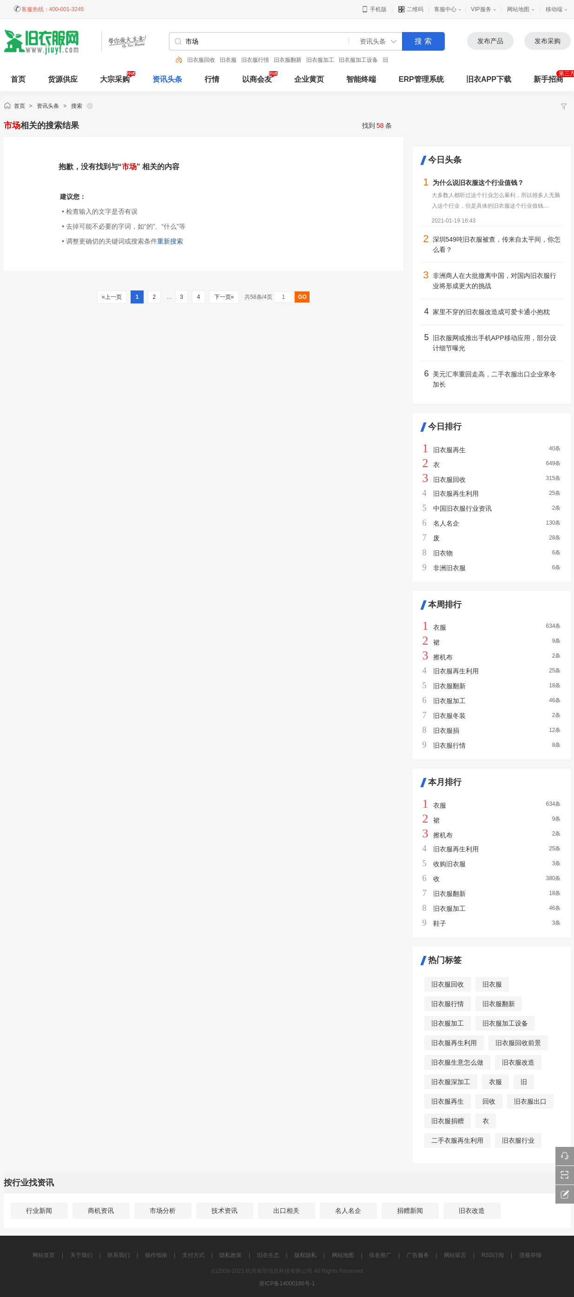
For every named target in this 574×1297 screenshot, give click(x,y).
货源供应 (63, 79)
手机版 (374, 9)
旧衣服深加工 (450, 1082)
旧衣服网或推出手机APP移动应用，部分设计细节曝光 (494, 343)
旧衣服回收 (201, 60)
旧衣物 (443, 553)
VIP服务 (481, 9)
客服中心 (445, 9)
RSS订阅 (493, 1255)
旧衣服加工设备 (358, 60)
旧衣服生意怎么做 (457, 1062)
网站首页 (44, 1255)
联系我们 (118, 1255)
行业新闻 (39, 1210)
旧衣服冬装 (449, 715)
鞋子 (439, 923)
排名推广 (380, 1255)
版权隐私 (305, 1255)
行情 (212, 79)
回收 (488, 1101)
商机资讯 (101, 1210)
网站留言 (455, 1255)
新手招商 (548, 79)
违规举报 (530, 1255)
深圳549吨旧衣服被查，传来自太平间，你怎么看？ (497, 244)
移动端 (554, 9)
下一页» (223, 297)
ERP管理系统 (421, 79)
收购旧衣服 (449, 864)
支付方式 (193, 1255)
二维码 (410, 9)
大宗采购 (115, 79)
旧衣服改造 (518, 1062)
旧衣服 (228, 60)
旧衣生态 (268, 1255)
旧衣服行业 (518, 1140)
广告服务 (418, 1255)
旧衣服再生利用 (456, 493)
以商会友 (257, 79)
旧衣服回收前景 (518, 1043)
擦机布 (443, 657)
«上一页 (111, 297)
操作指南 (156, 1255)
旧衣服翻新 (288, 60)
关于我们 (81, 1255)
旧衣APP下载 (488, 79)
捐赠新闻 (410, 1210)
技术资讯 (224, 1210)
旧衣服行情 (255, 60)
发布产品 (490, 41)
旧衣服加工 (320, 60)
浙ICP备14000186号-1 (287, 1283)
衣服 (439, 627)
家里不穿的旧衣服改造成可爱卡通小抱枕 (491, 312)
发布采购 (547, 41)
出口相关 (286, 1210)
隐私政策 (230, 1255)
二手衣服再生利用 (457, 1140)
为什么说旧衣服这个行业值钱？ (478, 182)
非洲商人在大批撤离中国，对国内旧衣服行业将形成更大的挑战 (494, 281)
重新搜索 (170, 241)
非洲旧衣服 (449, 568)
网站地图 (518, 9)
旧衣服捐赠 (447, 1121)
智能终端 (361, 79)
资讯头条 (167, 79)
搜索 (76, 106)
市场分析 (163, 1210)
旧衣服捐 (446, 730)
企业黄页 (309, 79)
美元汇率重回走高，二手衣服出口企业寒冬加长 (494, 379)
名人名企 (446, 523)
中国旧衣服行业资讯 (462, 508)
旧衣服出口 (530, 1101)
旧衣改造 (472, 1210)
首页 (19, 106)
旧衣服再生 (449, 450)
